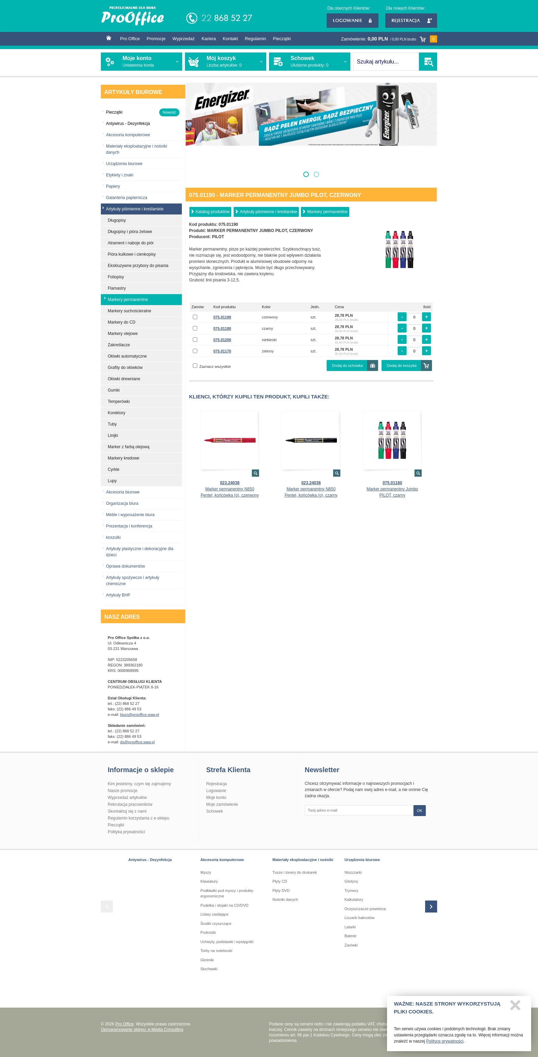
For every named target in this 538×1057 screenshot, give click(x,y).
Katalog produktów (213, 211)
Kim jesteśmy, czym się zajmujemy (139, 783)
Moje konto (216, 797)
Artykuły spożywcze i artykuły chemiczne (132, 580)
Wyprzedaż (183, 38)
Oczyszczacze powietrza (365, 909)
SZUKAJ (428, 62)
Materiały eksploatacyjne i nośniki (302, 860)
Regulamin (255, 38)
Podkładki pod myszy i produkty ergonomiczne (226, 893)
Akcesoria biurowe (123, 492)
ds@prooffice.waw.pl (137, 742)
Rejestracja (411, 20)
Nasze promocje (123, 790)
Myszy (205, 872)
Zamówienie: (389, 39)
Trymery (351, 890)
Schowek (214, 811)
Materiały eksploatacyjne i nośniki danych (136, 149)
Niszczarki (353, 872)
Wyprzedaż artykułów (127, 797)
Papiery (113, 186)
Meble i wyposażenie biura (130, 514)
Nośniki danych (285, 899)
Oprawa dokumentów (125, 566)
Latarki (350, 927)
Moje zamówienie (222, 804)
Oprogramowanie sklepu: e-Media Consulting (142, 1029)
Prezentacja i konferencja (129, 526)
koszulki (113, 537)
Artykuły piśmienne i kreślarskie (268, 211)
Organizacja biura (122, 503)
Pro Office (130, 38)
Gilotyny (351, 881)
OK (419, 811)
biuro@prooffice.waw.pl (139, 714)
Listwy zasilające (214, 914)
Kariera (208, 38)
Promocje (156, 38)
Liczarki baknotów (359, 918)
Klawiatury (209, 881)
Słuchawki (209, 969)
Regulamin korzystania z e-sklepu (138, 818)
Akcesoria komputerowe (128, 134)
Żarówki (351, 945)
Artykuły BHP (118, 595)
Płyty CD (279, 881)
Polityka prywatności (126, 831)
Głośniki (207, 960)
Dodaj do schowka (347, 365)
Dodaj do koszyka (402, 365)
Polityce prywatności (445, 1043)
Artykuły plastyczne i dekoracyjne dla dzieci (139, 551)
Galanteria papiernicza (126, 197)
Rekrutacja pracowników (130, 804)
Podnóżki (208, 932)
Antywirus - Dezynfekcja (150, 860)
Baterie (350, 936)
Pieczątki (282, 38)
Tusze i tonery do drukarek (294, 872)
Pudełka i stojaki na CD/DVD (224, 905)
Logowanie (352, 20)
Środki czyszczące (215, 923)
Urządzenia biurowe (124, 163)
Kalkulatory (353, 899)
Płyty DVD (281, 890)
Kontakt (230, 38)
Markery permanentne (327, 211)
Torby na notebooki (216, 951)
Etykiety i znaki (119, 175)
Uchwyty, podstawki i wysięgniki (226, 942)
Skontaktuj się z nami (127, 811)
